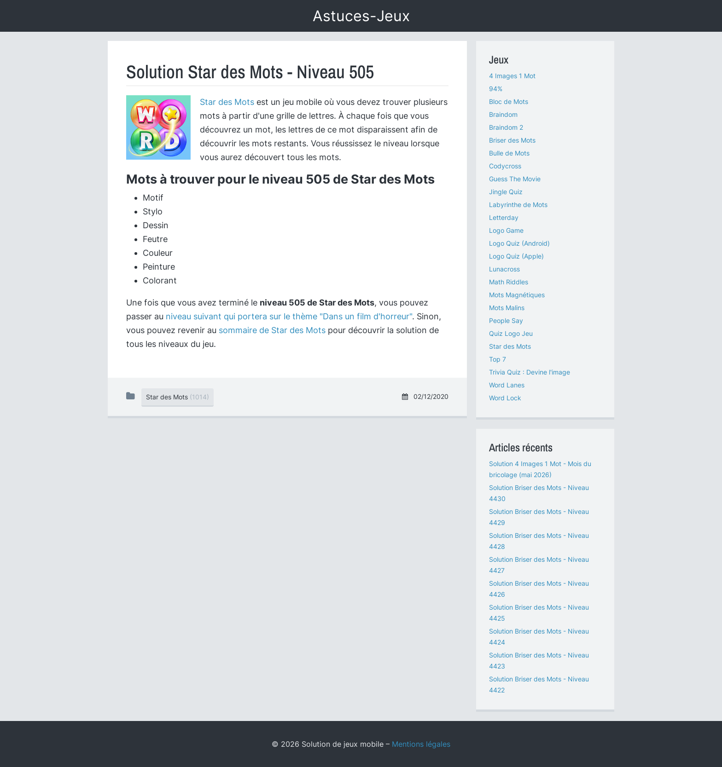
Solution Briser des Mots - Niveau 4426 (539, 588)
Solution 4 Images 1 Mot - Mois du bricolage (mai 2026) (540, 469)
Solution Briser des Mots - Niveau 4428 (539, 540)
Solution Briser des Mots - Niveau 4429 (539, 516)
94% (495, 88)
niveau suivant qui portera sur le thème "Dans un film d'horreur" (289, 316)
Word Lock (505, 398)
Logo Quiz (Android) (519, 243)
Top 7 (497, 359)
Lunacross (504, 269)
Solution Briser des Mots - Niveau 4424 (539, 636)
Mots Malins (506, 307)
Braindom (503, 114)
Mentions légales (421, 744)
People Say (506, 320)
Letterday (503, 217)
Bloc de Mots (508, 101)
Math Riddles (508, 282)
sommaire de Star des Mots (272, 330)
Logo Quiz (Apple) (516, 256)
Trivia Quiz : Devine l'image (529, 372)
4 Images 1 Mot (512, 76)
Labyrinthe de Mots (518, 204)
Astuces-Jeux (361, 16)
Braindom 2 (506, 127)
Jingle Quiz (506, 192)
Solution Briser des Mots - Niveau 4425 (539, 612)
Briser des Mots (512, 140)
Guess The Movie (515, 179)
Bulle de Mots (509, 153)
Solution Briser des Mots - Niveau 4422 (539, 684)
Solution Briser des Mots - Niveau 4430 (539, 493)
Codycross (505, 166)
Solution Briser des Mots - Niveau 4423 (539, 660)
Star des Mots (227, 102)
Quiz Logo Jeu (511, 333)
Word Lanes (506, 385)
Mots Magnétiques (517, 295)
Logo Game (506, 230)
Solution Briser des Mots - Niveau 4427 (539, 564)
